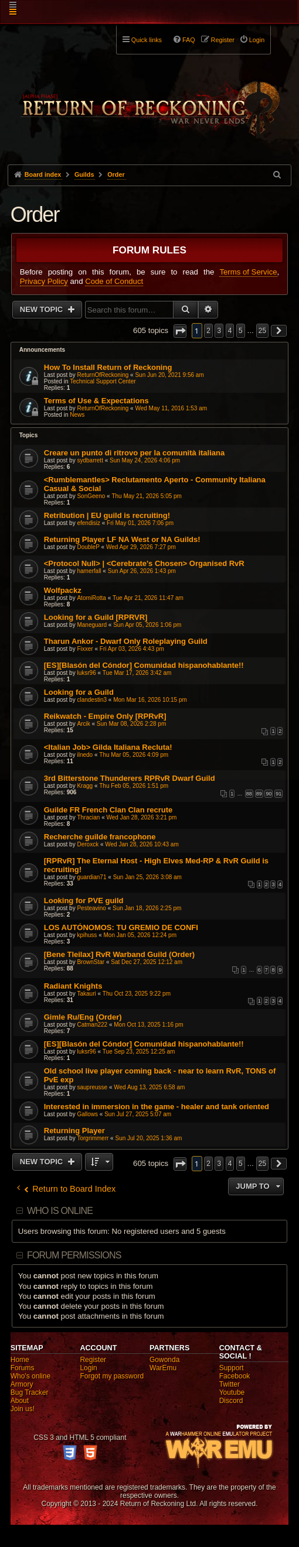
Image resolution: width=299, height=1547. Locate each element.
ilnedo (85, 755)
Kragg (85, 786)
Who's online (30, 1376)
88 (249, 794)
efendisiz (88, 523)
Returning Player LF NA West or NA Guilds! (122, 539)
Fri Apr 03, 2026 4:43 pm (132, 649)
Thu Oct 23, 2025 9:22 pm (137, 993)
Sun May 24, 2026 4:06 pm (145, 460)
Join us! (23, 1409)
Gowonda (164, 1360)
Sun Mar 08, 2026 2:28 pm (131, 724)
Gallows (87, 1114)
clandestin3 (92, 700)
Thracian (88, 817)
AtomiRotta (91, 598)
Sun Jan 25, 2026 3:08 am (147, 877)
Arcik (83, 724)
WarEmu (163, 1368)
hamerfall (89, 571)
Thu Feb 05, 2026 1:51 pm (133, 786)
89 (259, 794)
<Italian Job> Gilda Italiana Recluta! (108, 747)
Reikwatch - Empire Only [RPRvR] (105, 716)
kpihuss (87, 935)
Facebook (234, 1376)
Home (20, 1360)
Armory (22, 1384)
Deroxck (87, 844)
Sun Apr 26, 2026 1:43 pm (142, 571)
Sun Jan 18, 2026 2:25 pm (147, 908)
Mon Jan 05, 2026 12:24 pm (139, 935)
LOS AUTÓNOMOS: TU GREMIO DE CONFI (121, 927)
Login (88, 1368)
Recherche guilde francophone (100, 836)
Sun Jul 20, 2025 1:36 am (148, 1138)
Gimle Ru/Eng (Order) (83, 1017)
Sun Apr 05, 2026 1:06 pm (147, 625)
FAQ (188, 39)
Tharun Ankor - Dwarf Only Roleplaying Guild (126, 641)
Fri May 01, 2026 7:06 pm (140, 523)
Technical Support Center (102, 381)
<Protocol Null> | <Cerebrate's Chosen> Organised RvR (144, 563)
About (20, 1401)
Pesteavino (91, 908)
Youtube (232, 1392)
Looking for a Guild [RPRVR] (96, 617)
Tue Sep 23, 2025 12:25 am (139, 1051)
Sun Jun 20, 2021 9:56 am (169, 375)
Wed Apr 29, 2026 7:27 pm (141, 547)
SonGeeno (91, 496)
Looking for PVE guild (84, 900)
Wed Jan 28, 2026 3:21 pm (141, 817)
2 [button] (208, 331)
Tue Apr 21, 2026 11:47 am (148, 598)
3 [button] (219, 331)
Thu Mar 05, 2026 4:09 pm (133, 755)
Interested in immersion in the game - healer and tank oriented (156, 1106)
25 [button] (262, 331)
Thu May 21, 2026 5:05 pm (146, 496)
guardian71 (91, 877)
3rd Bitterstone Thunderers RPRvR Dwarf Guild (129, 778)
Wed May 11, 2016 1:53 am (171, 408)
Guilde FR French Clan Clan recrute (108, 809)
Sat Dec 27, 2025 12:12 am (146, 962)
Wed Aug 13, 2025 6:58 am (149, 1087)
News (77, 414)
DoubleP (88, 547)
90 (268, 794)
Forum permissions (74, 1255)
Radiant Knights (73, 986)
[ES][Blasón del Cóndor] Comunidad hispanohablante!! (144, 665)
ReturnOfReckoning (102, 375)
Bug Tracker (30, 1392)
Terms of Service (248, 271)
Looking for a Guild (79, 692)
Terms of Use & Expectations (96, 400)
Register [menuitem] (223, 39)
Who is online (60, 1211)
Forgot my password (112, 1376)
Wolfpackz (62, 590)
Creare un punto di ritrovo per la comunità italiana (134, 452)
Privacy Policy (44, 281)
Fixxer (85, 649)
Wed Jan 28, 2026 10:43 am (141, 844)
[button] (180, 331)
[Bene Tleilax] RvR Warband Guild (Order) (119, 954)
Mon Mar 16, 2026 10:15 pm (150, 700)
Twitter (229, 1384)
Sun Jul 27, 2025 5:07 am (137, 1114)
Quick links (146, 39)
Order (35, 215)
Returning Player (74, 1130)
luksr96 (86, 673)
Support (231, 1368)
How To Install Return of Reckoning (108, 367)
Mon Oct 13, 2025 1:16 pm (148, 1024)
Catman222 (92, 1024)
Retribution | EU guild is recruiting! (107, 515)
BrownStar (90, 962)
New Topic (42, 309)
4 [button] (230, 331)
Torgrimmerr (92, 1138)
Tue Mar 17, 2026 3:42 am (137, 673)
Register (93, 1360)
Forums (23, 1368)
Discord (231, 1401)
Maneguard (92, 625)
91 (278, 794)
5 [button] (241, 331)
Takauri (86, 993)
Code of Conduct (114, 281)
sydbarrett (90, 460)
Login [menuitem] (256, 39)
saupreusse (92, 1087)
